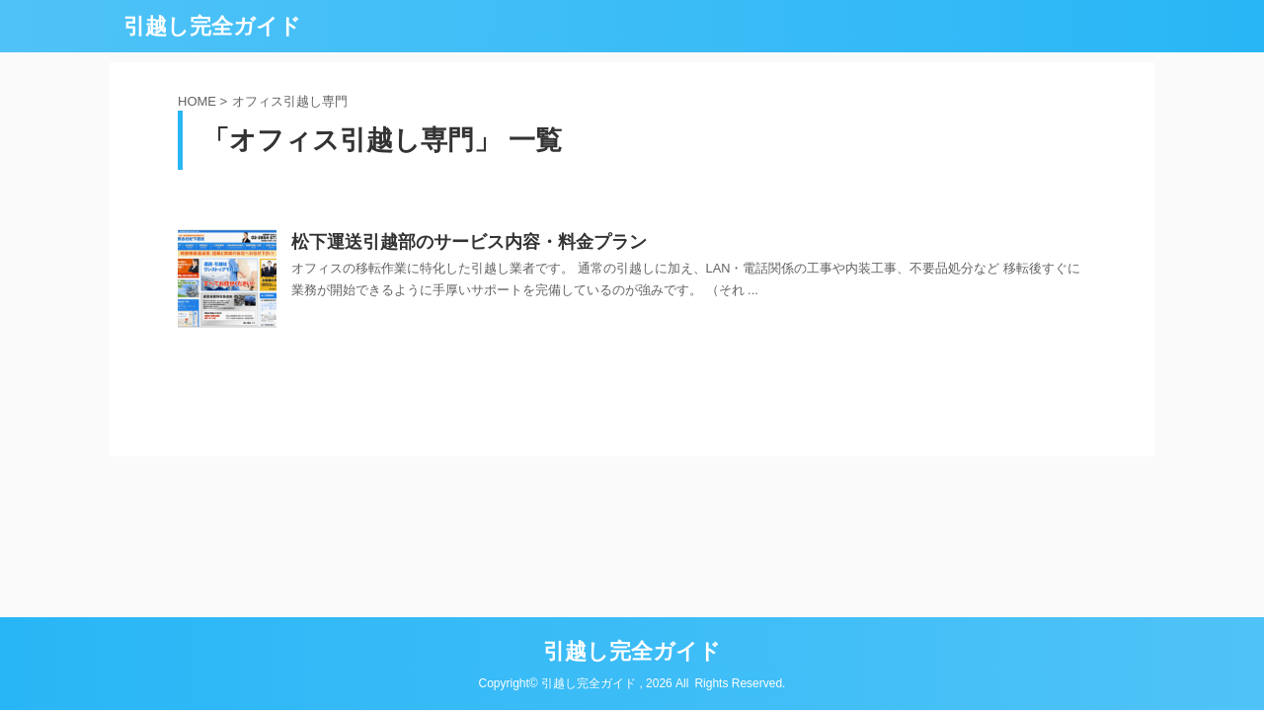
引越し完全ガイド (212, 26)
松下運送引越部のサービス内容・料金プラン (469, 242)
